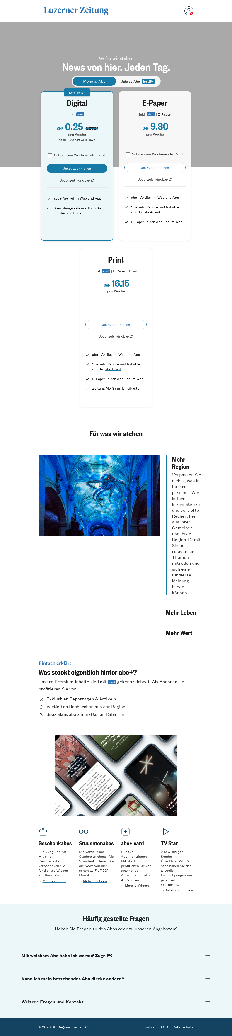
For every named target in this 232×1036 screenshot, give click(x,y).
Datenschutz (183, 1027)
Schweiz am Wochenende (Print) (80, 154)
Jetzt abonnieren (179, 890)
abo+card (74, 213)
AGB (164, 1027)
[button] (183, 525)
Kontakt (149, 1027)
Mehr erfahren (54, 880)
